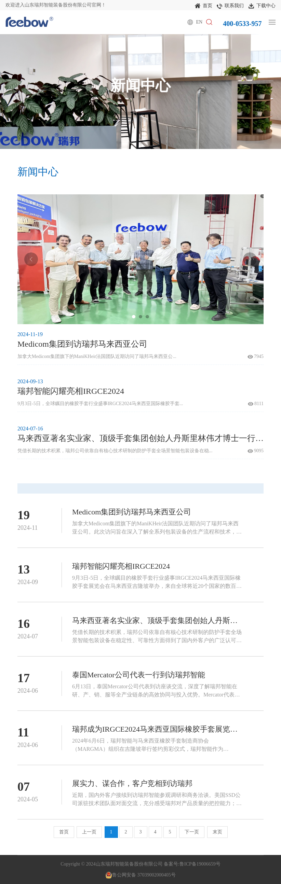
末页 (217, 831)
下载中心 (262, 6)
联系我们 (230, 6)
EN (199, 22)
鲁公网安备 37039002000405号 (140, 875)
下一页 (192, 831)
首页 (203, 6)
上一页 (89, 831)
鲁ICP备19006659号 (199, 864)
